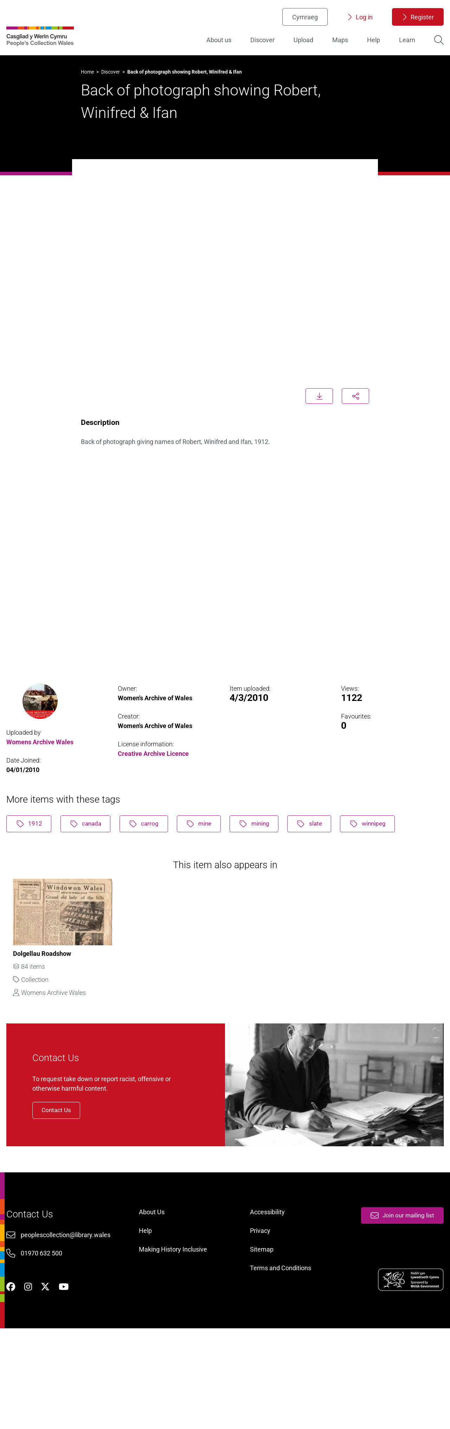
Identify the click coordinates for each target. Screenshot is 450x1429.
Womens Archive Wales (43, 767)
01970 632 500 (45, 1339)
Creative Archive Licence (155, 780)
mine (213, 855)
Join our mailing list (397, 1298)
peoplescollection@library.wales (69, 1320)
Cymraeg (302, 23)
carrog (155, 855)
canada (93, 855)
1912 (33, 855)
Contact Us (72, 1170)
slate (331, 855)
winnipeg (393, 855)
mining (272, 855)
